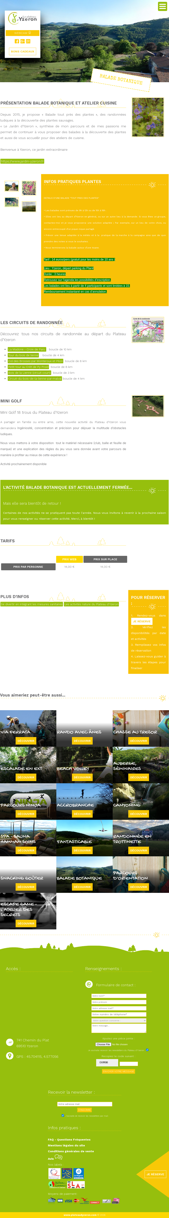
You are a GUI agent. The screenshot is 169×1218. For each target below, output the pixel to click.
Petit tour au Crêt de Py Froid (28, 367)
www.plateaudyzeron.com (80, 1215)
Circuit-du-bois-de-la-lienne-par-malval (34, 378)
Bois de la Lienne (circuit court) (29, 372)
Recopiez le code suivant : (118, 1056)
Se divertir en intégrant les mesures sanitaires (31, 604)
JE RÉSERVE (142, 621)
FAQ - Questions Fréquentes (69, 1139)
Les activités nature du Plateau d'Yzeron (91, 604)
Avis (55, 1158)
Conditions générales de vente (71, 1151)
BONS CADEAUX (22, 51)
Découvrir (26, 741)
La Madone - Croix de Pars (27, 349)
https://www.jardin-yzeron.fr (22, 161)
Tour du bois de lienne (23, 355)
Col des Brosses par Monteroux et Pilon (35, 361)
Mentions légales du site (66, 1145)
